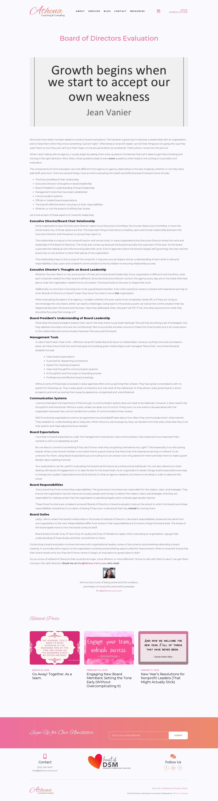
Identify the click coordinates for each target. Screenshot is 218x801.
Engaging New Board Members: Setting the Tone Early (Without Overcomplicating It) (109, 680)
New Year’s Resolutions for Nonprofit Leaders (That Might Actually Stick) (163, 678)
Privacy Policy (181, 788)
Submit (178, 735)
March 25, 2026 (40, 670)
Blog (107, 11)
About (80, 11)
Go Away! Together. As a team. (52, 676)
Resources (137, 11)
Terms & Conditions (162, 788)
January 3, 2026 (150, 670)
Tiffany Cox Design (180, 793)
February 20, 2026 (97, 670)
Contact (120, 11)
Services (94, 11)
